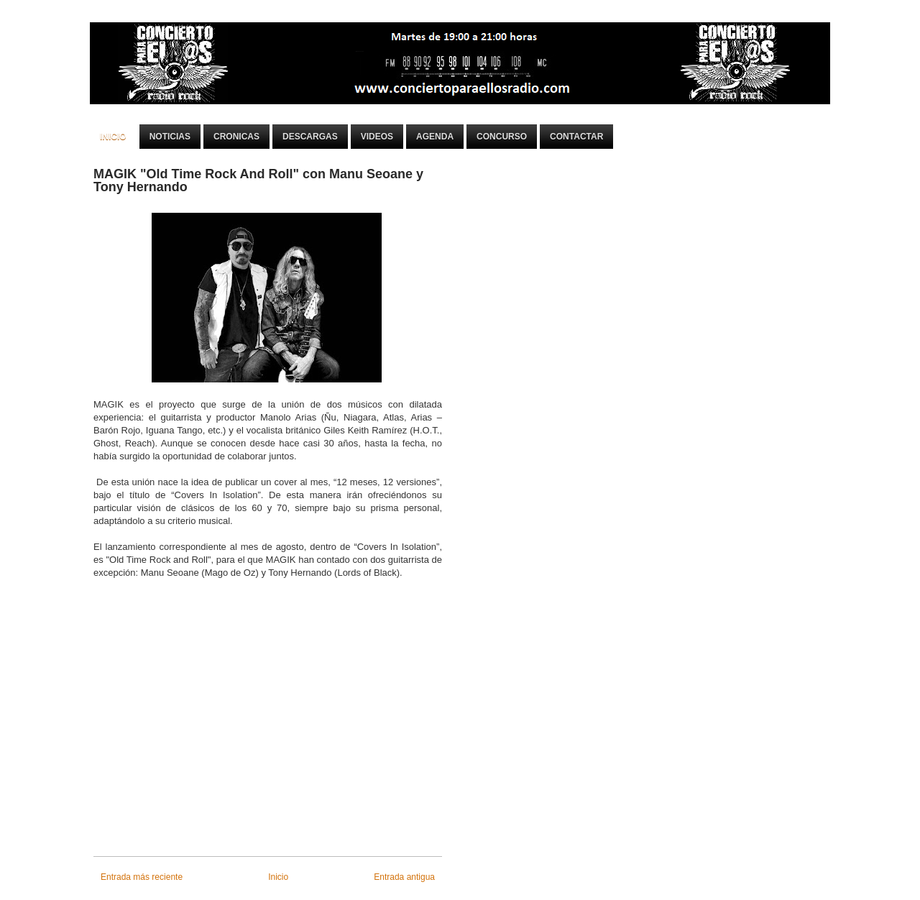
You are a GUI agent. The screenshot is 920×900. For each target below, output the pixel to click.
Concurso (502, 137)
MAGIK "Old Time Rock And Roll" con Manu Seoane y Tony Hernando (258, 180)
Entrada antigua (404, 877)
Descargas (310, 137)
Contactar (576, 137)
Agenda (435, 137)
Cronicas (236, 137)
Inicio (113, 137)
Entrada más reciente (142, 877)
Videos (377, 137)
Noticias (170, 137)
